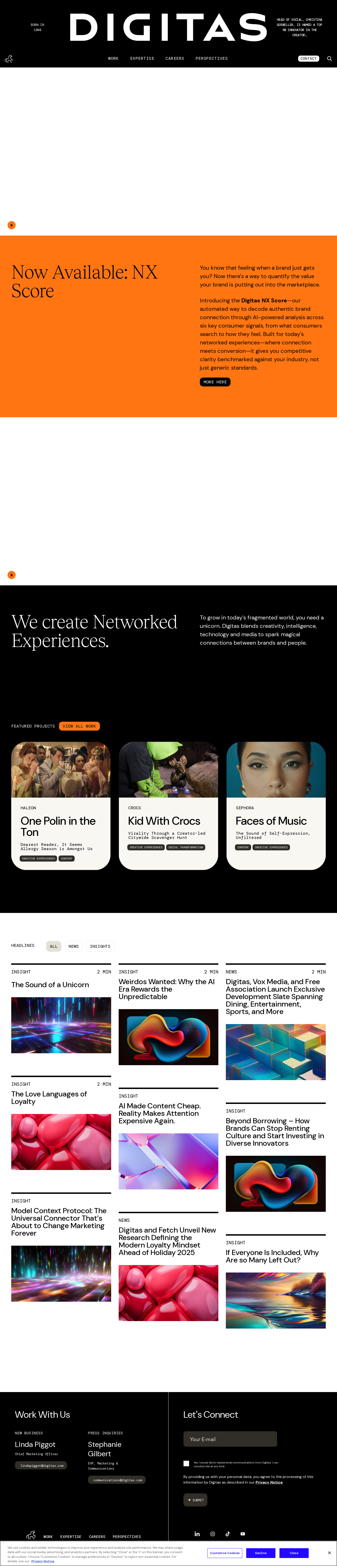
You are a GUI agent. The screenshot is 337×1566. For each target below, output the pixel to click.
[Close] (329, 1553)
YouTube (242, 1533)
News (74, 946)
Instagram (212, 1533)
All (54, 946)
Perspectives (212, 58)
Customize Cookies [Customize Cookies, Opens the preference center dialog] (225, 1553)
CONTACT (308, 58)
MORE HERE (215, 382)
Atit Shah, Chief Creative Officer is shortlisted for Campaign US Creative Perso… (299, 27)
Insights (100, 946)
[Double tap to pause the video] (11, 225)
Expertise (142, 58)
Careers (174, 58)
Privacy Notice (269, 1482)
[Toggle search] (329, 58)
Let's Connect (210, 1414)
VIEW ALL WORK (79, 726)
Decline (261, 1553)
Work (113, 58)
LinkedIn (197, 1533)
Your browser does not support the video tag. (168, 151)
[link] (60, 806)
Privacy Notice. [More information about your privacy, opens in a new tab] (43, 1561)
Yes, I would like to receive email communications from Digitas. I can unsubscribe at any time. (236, 1464)
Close (294, 1553)
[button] (299, 27)
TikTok (228, 1533)
